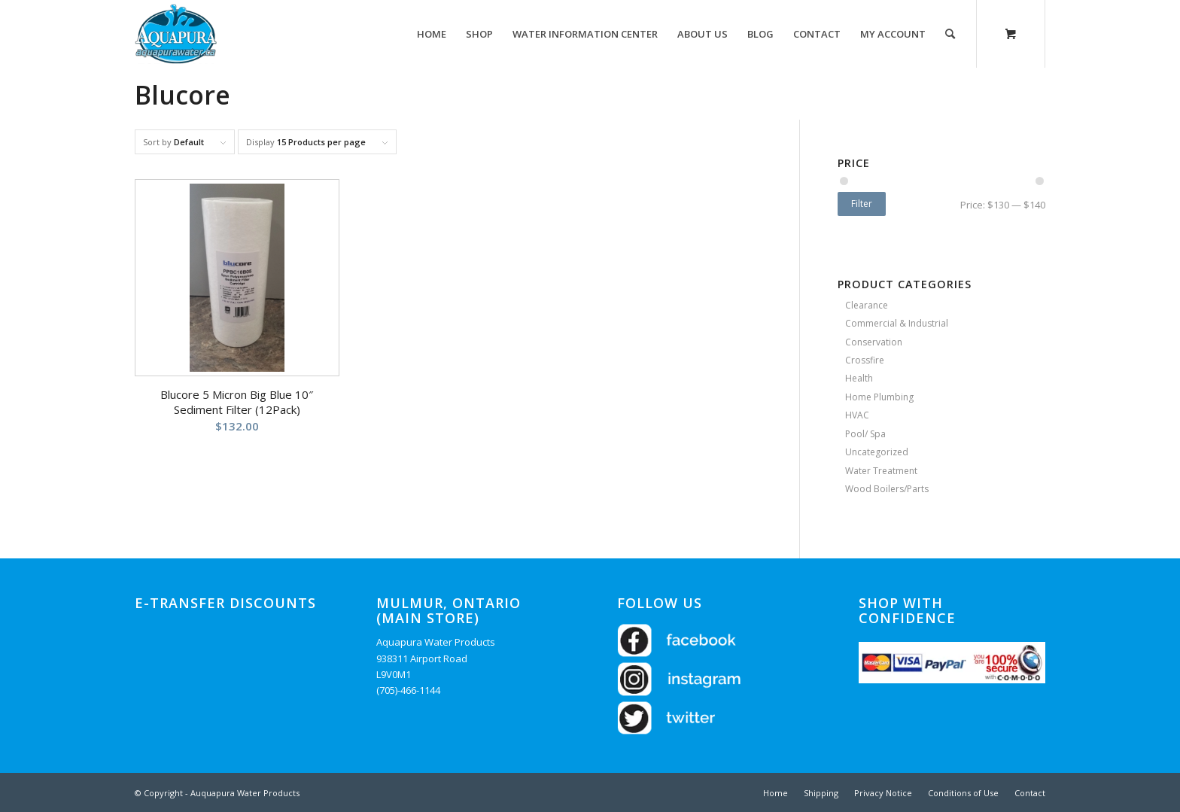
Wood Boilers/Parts (887, 488)
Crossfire (864, 360)
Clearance (866, 305)
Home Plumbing (879, 397)
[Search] (950, 34)
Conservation (873, 342)
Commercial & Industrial (896, 323)
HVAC (857, 415)
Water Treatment (881, 470)
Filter (861, 203)
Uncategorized (876, 452)
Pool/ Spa (865, 433)
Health (859, 378)
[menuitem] (431, 34)
